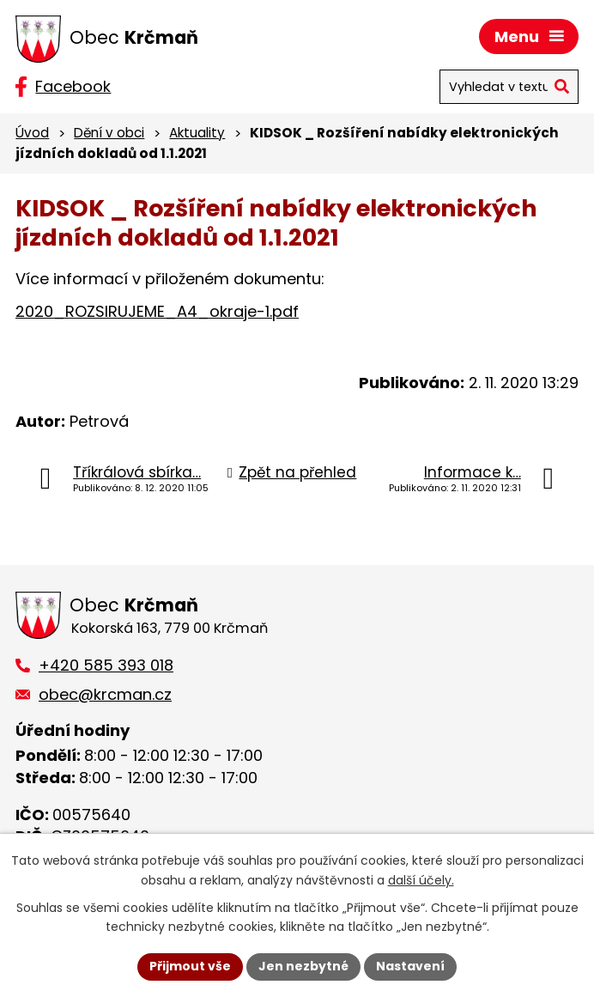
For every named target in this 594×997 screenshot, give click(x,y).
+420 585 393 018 (106, 665)
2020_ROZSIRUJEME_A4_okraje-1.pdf (157, 311)
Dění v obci (109, 133)
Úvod (32, 133)
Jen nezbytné (303, 966)
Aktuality (197, 133)
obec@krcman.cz (105, 694)
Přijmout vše (190, 966)
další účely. (421, 880)
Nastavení (410, 966)
